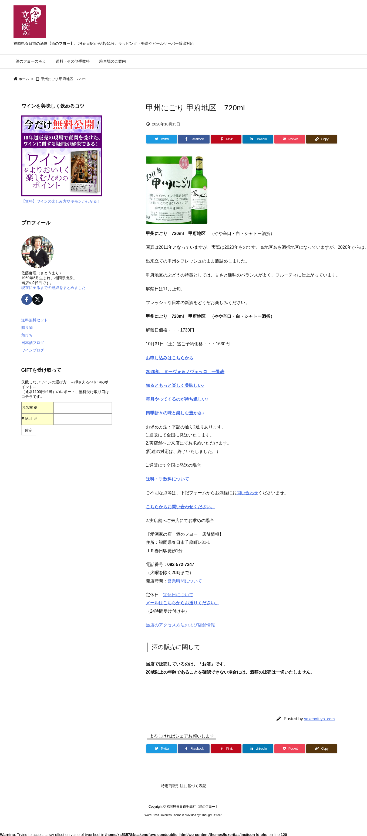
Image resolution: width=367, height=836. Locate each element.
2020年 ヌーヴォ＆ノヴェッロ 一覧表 (185, 371)
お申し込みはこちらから (169, 358)
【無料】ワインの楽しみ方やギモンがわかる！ (61, 201)
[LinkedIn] (258, 139)
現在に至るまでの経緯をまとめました (53, 287)
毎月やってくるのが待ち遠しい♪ (177, 399)
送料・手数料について (167, 479)
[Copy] (321, 139)
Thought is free (211, 815)
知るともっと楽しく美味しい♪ (175, 385)
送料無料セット (34, 320)
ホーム (24, 79)
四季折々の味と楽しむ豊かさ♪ (175, 413)
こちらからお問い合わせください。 (180, 506)
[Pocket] (289, 139)
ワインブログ (32, 350)
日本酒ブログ (32, 342)
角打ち (27, 335)
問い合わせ (247, 492)
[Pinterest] (226, 139)
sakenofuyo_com (319, 718)
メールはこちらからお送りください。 (182, 602)
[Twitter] (161, 139)
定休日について (178, 594)
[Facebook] (194, 139)
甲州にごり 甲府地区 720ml (63, 79)
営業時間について (184, 581)
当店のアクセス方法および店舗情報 (180, 625)
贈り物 (27, 327)
